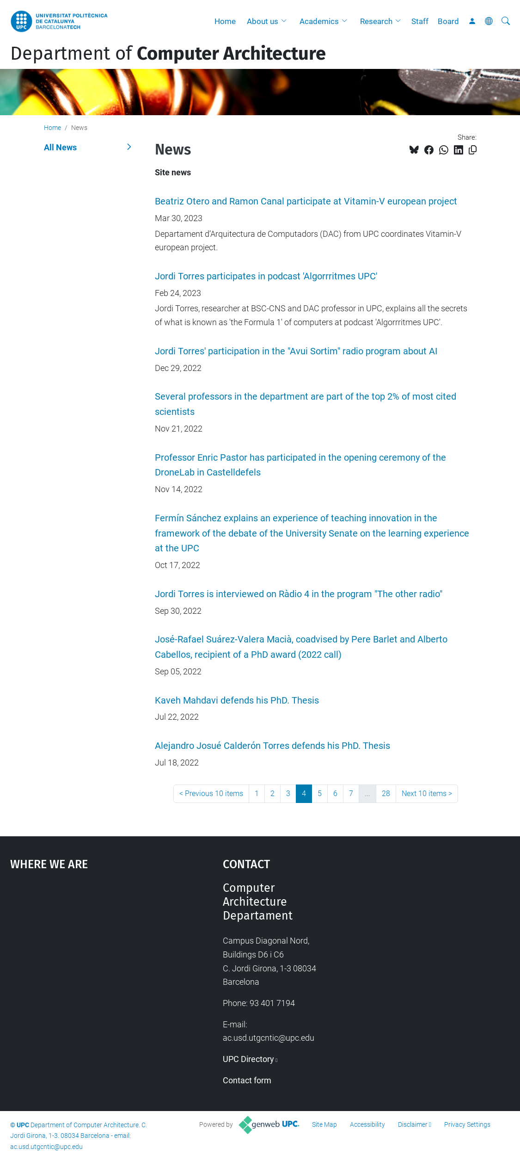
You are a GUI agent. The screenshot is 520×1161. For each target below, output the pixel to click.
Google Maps (90, 950)
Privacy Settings (467, 1124)
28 (386, 793)
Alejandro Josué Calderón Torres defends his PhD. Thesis (272, 746)
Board (448, 21)
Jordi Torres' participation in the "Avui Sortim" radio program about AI (296, 351)
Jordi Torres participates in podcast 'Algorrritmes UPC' (266, 276)
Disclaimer (413, 1124)
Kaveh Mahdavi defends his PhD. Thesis (237, 700)
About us (262, 21)
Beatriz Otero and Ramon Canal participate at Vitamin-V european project (306, 201)
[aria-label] (506, 21)
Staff (419, 21)
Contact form (247, 1080)
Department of (168, 54)
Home (225, 21)
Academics (319, 21)
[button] (286, 21)
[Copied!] (473, 150)
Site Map (324, 1124)
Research (376, 21)
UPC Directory (248, 1059)
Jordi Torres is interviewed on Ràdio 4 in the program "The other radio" (298, 594)
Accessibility (367, 1124)
